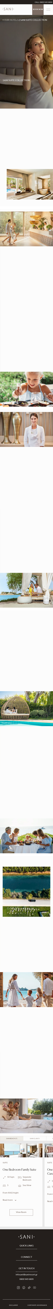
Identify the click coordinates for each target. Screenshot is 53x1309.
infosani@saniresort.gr (26, 1275)
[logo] (8, 11)
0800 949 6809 (26, 1279)
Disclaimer (13, 1305)
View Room (21, 1212)
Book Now (38, 10)
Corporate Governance (37, 1305)
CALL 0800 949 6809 (43, 2)
